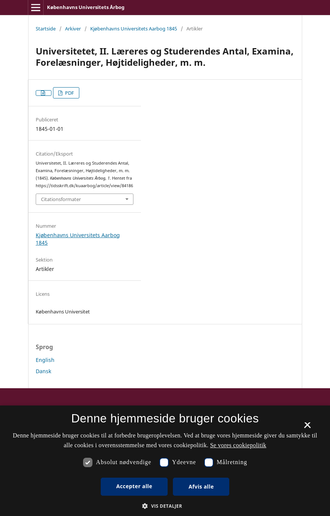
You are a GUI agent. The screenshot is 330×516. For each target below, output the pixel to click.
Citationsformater (61, 199)
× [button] (307, 427)
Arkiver (73, 28)
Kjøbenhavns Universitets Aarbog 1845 (133, 28)
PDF (69, 92)
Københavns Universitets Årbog (85, 7)
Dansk (43, 371)
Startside (46, 28)
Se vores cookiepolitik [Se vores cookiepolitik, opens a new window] (238, 445)
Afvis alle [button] (201, 486)
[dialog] (165, 461)
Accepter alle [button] (134, 486)
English (45, 359)
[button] (165, 506)
